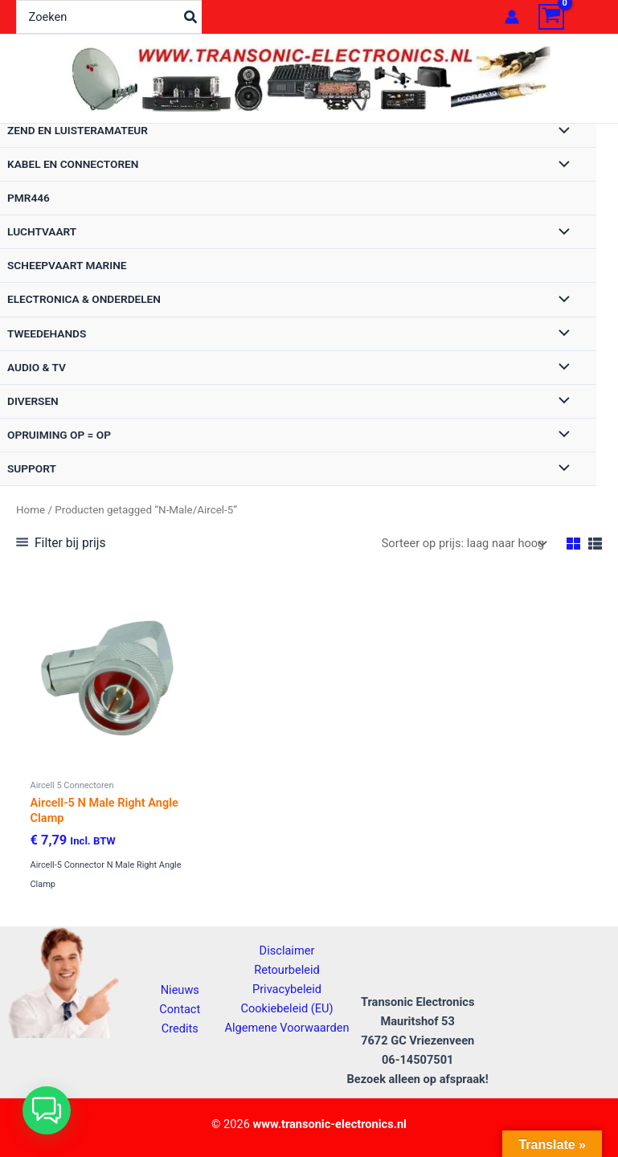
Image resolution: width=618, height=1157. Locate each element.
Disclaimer (287, 950)
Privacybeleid (286, 989)
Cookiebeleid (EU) (286, 1008)
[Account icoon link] (512, 17)
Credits (180, 1028)
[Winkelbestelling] (462, 543)
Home (30, 510)
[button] (47, 1110)
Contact (179, 1009)
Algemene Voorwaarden (286, 1027)
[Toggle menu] (560, 131)
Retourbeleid (287, 970)
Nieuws (180, 990)
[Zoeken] (191, 17)
